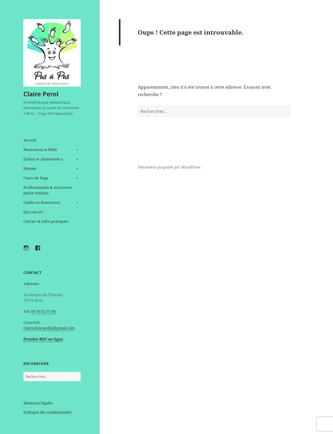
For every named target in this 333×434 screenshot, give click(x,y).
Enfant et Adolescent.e (43, 159)
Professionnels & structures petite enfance (47, 190)
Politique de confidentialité (47, 412)
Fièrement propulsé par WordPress (169, 167)
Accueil (29, 140)
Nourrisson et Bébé (40, 149)
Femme (29, 168)
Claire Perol (41, 94)
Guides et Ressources (41, 202)
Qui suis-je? (33, 211)
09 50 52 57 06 (43, 311)
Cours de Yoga (35, 178)
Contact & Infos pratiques (45, 221)
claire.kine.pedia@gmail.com (49, 328)
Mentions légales (38, 403)
